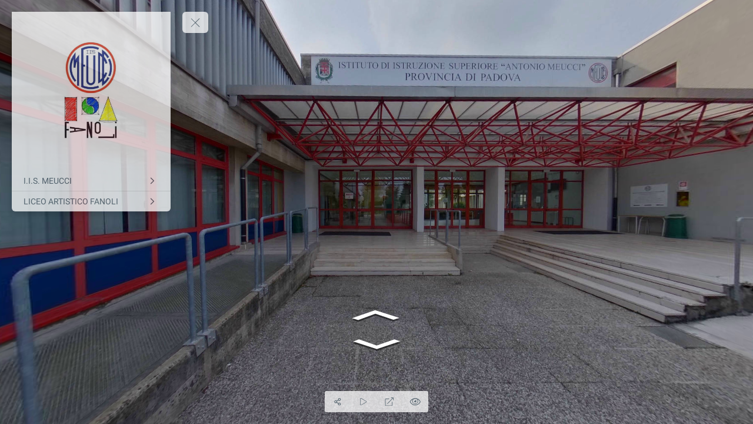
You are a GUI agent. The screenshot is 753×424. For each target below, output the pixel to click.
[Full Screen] (389, 401)
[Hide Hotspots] (415, 401)
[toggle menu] (195, 22)
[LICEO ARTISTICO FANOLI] (91, 201)
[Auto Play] (363, 401)
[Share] (338, 401)
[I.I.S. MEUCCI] (91, 181)
